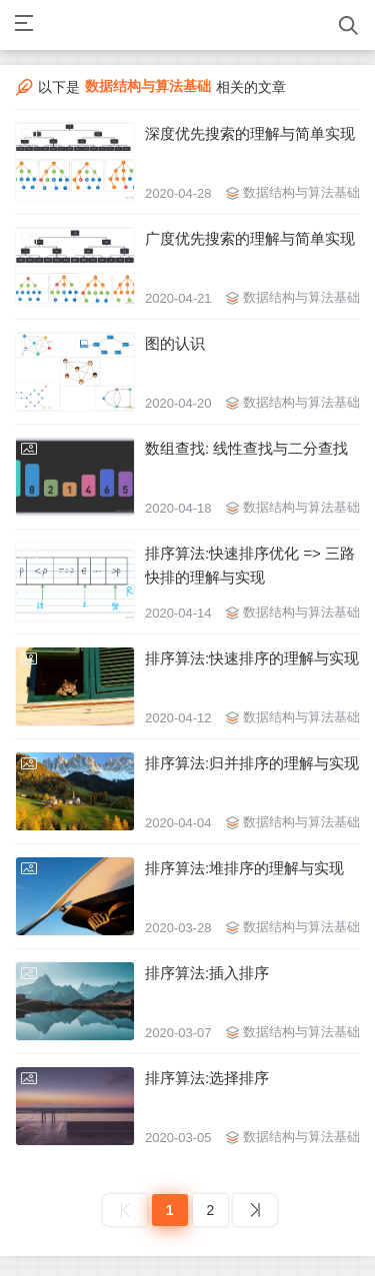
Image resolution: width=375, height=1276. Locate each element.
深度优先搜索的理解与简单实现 (250, 133)
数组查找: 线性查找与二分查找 (246, 448)
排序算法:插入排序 (207, 972)
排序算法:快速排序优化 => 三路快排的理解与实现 (250, 565)
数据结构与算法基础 (301, 192)
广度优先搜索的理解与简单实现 (250, 238)
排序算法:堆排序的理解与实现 (244, 867)
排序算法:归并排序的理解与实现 (252, 762)
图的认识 (175, 343)
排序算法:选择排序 (207, 1077)
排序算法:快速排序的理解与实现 (252, 657)
